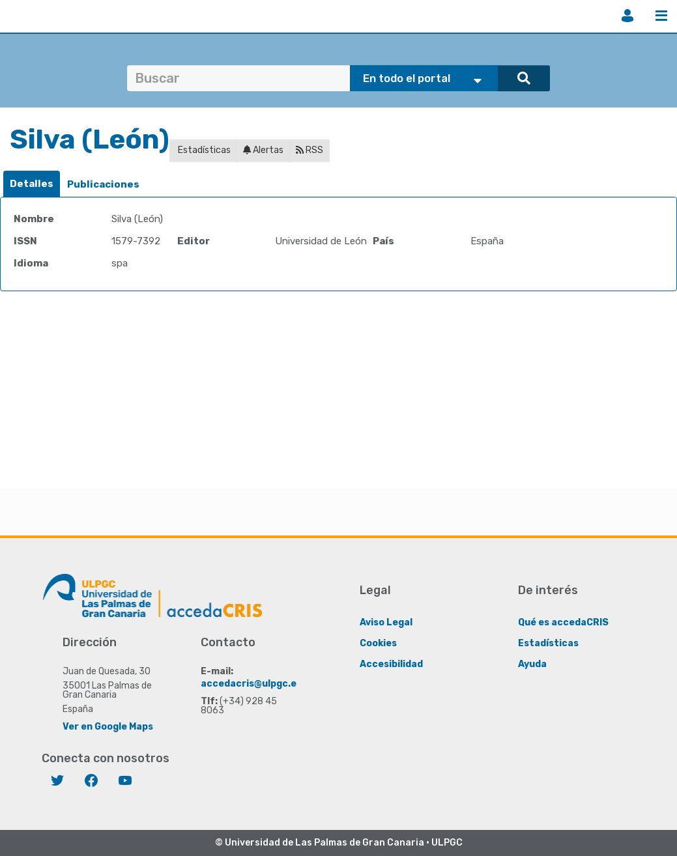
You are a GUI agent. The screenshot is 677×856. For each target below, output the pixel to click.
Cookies (378, 643)
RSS (309, 150)
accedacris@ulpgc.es (251, 683)
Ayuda (532, 664)
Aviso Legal (386, 622)
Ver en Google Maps (108, 726)
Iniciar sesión (627, 15)
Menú (661, 15)
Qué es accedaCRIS (563, 622)
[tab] (31, 184)
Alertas (263, 150)
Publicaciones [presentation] (103, 184)
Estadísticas (203, 150)
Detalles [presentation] (31, 184)
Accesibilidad (391, 664)
